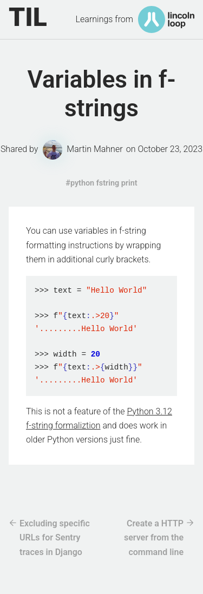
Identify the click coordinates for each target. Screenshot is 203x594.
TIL (28, 17)
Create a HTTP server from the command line (154, 537)
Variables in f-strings (101, 93)
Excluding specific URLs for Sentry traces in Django (54, 537)
